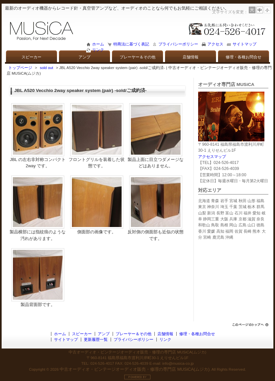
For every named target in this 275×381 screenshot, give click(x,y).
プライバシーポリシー (178, 44)
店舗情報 (190, 57)
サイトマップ (244, 44)
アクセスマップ (212, 156)
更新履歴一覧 (96, 340)
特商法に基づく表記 (131, 44)
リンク (98, 50)
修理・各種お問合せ (243, 57)
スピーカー (31, 57)
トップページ (20, 68)
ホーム (98, 44)
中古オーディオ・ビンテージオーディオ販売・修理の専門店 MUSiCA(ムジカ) (134, 369)
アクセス (215, 44)
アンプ (84, 57)
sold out (46, 68)
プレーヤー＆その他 (137, 57)
